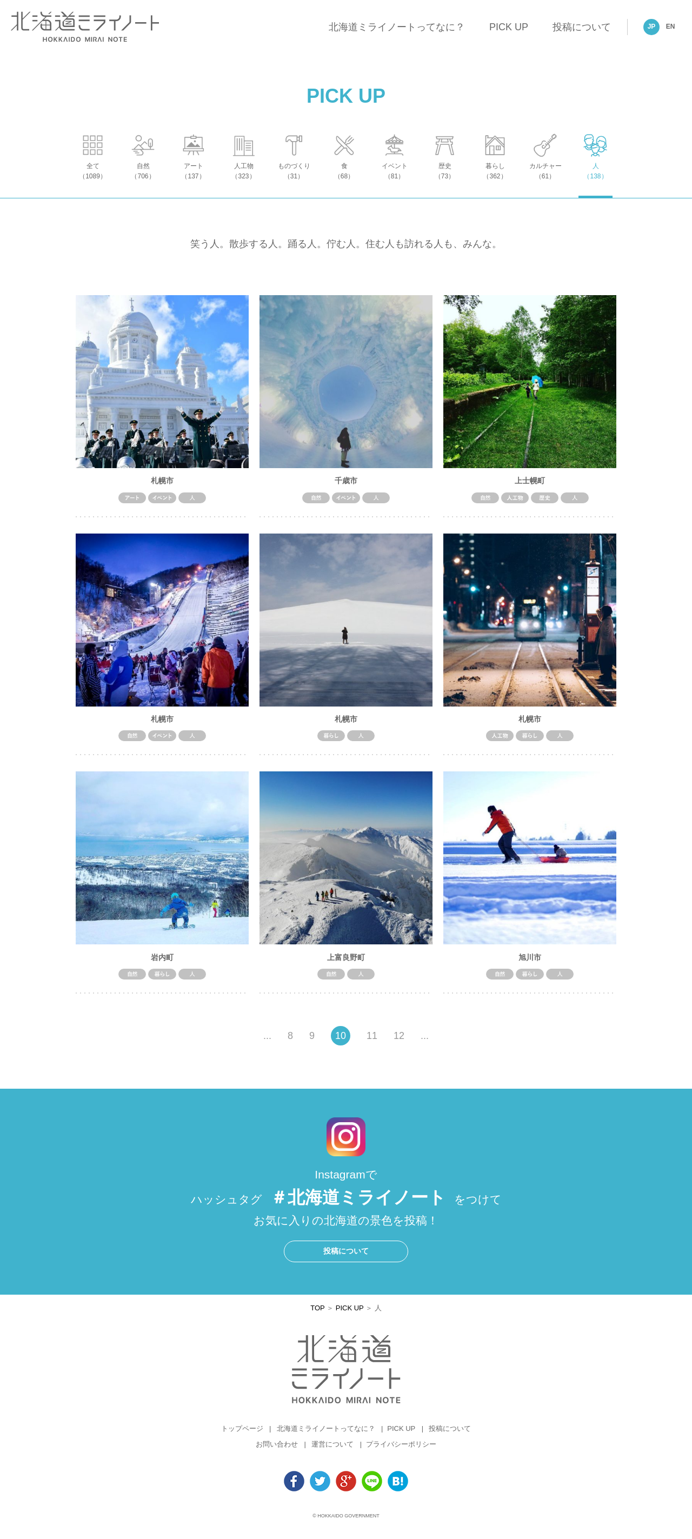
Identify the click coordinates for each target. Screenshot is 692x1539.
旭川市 (529, 962)
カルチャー (545, 181)
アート (193, 181)
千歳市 (346, 486)
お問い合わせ (277, 1450)
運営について (332, 1450)
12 (399, 1041)
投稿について (582, 27)
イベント (394, 181)
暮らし (495, 181)
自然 (143, 181)
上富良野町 (346, 962)
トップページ (242, 1434)
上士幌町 (530, 486)
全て (93, 181)
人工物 (244, 181)
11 (372, 1041)
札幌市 (162, 486)
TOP (317, 1313)
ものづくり (294, 181)
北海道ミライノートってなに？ (397, 27)
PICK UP (508, 27)
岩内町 (162, 962)
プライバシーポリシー (401, 1450)
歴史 (445, 181)
